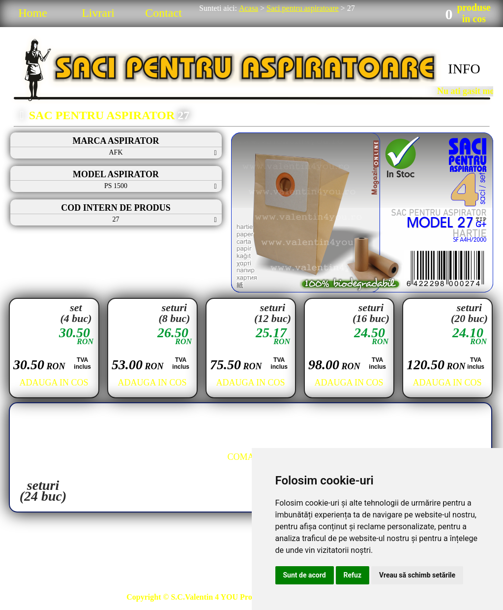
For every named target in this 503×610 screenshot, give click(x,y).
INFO (464, 68)
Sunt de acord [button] (304, 575)
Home (32, 12)
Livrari (98, 12)
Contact (163, 12)
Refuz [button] (353, 575)
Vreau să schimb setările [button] (417, 575)
